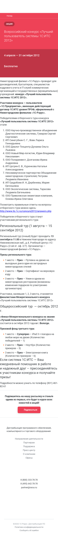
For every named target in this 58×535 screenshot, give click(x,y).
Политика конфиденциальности (29, 527)
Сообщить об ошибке (29, 530)
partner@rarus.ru (29, 487)
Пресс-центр (29, 450)
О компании (29, 454)
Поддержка (29, 446)
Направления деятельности (29, 438)
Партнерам (29, 442)
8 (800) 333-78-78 (29, 480)
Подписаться (28, 410)
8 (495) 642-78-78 (29, 483)
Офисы (29, 458)
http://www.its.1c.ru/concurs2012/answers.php (25, 211)
